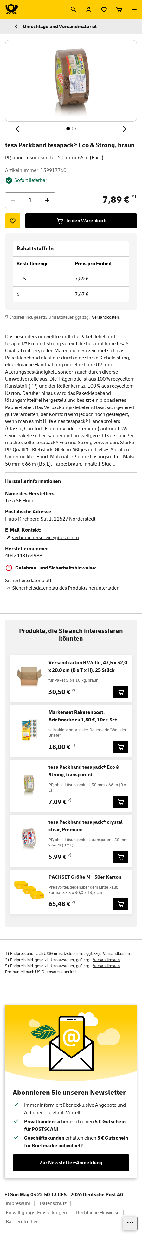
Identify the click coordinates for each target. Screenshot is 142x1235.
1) (73, 745)
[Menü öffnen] (134, 9)
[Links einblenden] (130, 1223)
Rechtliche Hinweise (97, 1212)
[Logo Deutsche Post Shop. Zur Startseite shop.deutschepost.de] (11, 9)
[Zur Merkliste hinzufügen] (12, 220)
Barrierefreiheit (22, 1222)
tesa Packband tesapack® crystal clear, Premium (85, 826)
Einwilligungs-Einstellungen (36, 1212)
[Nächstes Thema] (124, 129)
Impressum (18, 1203)
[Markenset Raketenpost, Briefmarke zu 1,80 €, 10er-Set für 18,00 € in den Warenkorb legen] (120, 747)
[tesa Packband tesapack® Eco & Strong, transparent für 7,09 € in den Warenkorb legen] (120, 802)
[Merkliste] (104, 9)
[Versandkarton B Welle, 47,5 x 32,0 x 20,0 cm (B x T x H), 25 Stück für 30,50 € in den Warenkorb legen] (120, 692)
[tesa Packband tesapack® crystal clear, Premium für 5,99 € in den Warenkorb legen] (120, 857)
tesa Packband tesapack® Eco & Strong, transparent (83, 771)
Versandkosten (105, 317)
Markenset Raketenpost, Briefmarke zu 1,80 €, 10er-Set (82, 716)
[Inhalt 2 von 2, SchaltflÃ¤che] (74, 128)
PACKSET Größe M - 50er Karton (84, 877)
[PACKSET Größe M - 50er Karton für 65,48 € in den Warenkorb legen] (120, 904)
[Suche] (73, 9)
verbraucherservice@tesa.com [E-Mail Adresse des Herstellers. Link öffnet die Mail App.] (45, 537)
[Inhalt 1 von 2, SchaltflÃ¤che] (68, 128)
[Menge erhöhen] (47, 200)
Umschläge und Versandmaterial (55, 26)
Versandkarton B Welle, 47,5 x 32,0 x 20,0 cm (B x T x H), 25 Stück (87, 666)
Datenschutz (53, 1203)
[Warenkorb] (119, 9)
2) (134, 196)
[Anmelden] (88, 9)
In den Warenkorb (81, 221)
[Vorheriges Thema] (18, 129)
